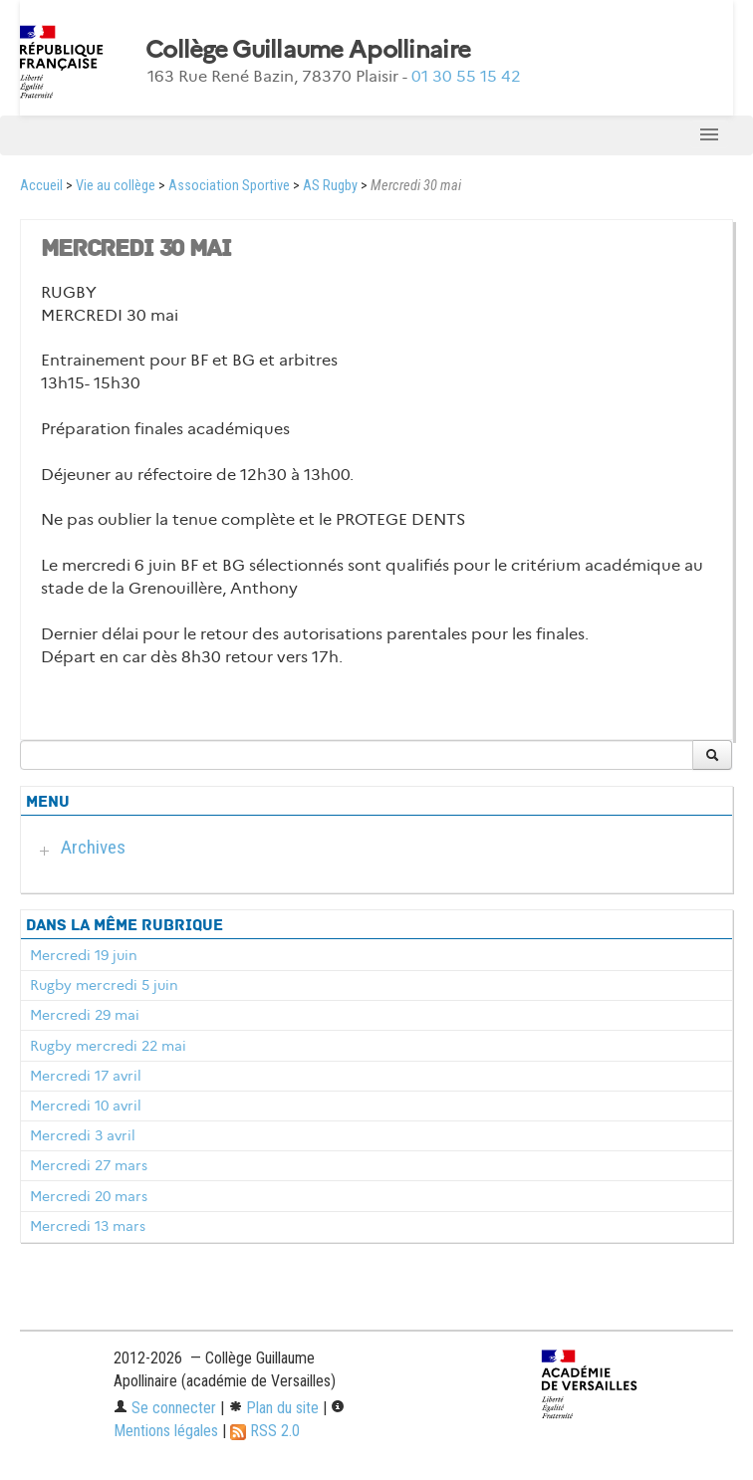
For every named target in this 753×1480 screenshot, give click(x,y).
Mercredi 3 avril (82, 1135)
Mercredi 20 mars (88, 1196)
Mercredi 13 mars (87, 1226)
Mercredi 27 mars (88, 1165)
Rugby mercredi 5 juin (104, 985)
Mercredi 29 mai (84, 1015)
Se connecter (165, 1407)
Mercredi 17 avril (85, 1076)
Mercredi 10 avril (85, 1105)
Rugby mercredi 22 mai (108, 1046)
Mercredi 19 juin (83, 955)
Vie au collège (115, 185)
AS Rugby (330, 185)
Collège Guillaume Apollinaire (307, 50)
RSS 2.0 (265, 1430)
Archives (93, 847)
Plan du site (273, 1407)
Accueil (41, 185)
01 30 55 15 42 (466, 76)
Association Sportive (229, 185)
